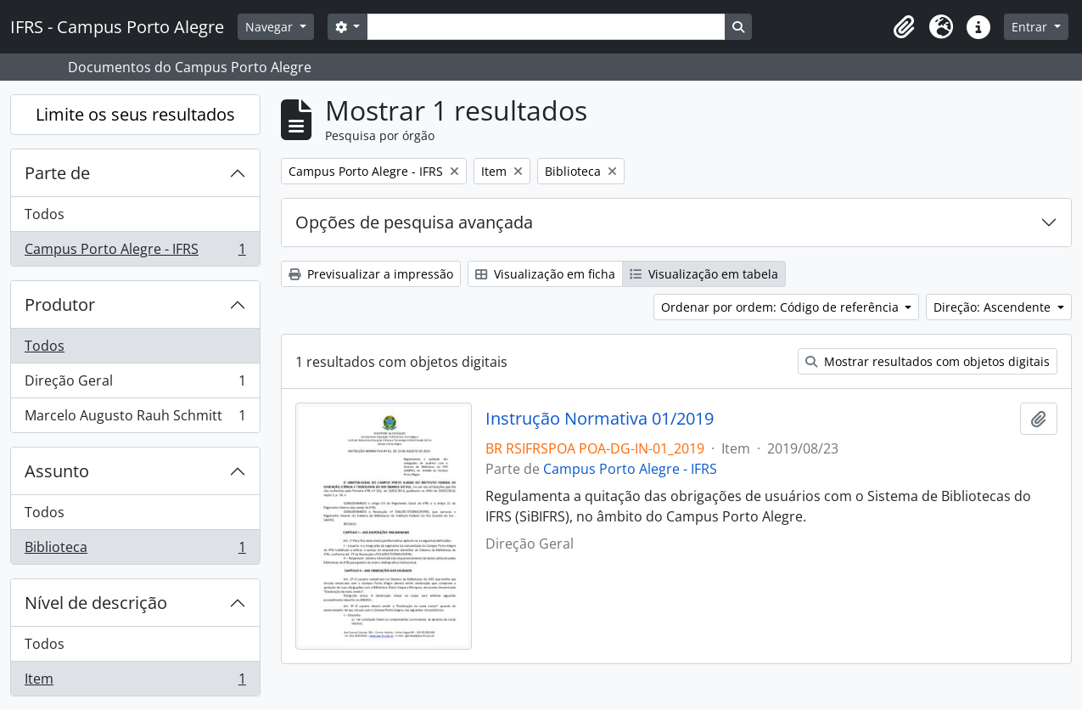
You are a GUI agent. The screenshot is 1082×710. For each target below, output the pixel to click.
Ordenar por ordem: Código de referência (781, 307)
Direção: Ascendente (993, 307)
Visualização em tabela (704, 274)
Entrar (1031, 27)
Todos (44, 214)
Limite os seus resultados (135, 114)
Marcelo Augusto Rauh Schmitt (135, 418)
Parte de (57, 172)
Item (135, 682)
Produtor (60, 304)
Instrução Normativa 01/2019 (599, 419)
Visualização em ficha (545, 274)
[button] (903, 27)
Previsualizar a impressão (371, 274)
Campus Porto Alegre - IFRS (135, 252)
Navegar (270, 27)
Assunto (57, 470)
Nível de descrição (96, 602)
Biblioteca (135, 550)
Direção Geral (135, 384)
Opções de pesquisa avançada (414, 222)
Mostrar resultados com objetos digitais (927, 361)
